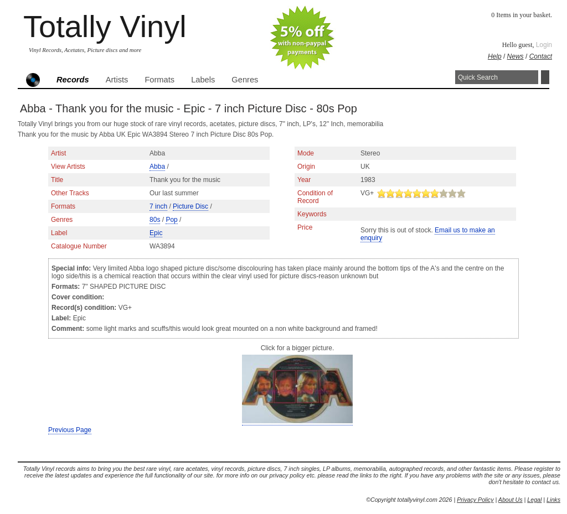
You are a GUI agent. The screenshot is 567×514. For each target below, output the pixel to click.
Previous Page (69, 430)
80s (155, 220)
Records (72, 79)
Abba (157, 166)
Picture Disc (190, 206)
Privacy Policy (475, 499)
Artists (117, 79)
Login (544, 45)
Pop (171, 220)
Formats (159, 79)
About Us (510, 499)
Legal (534, 499)
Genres (244, 79)
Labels (203, 79)
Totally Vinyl (105, 26)
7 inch (158, 206)
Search (545, 77)
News (515, 56)
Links (553, 499)
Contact (540, 56)
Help (495, 56)
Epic (156, 233)
